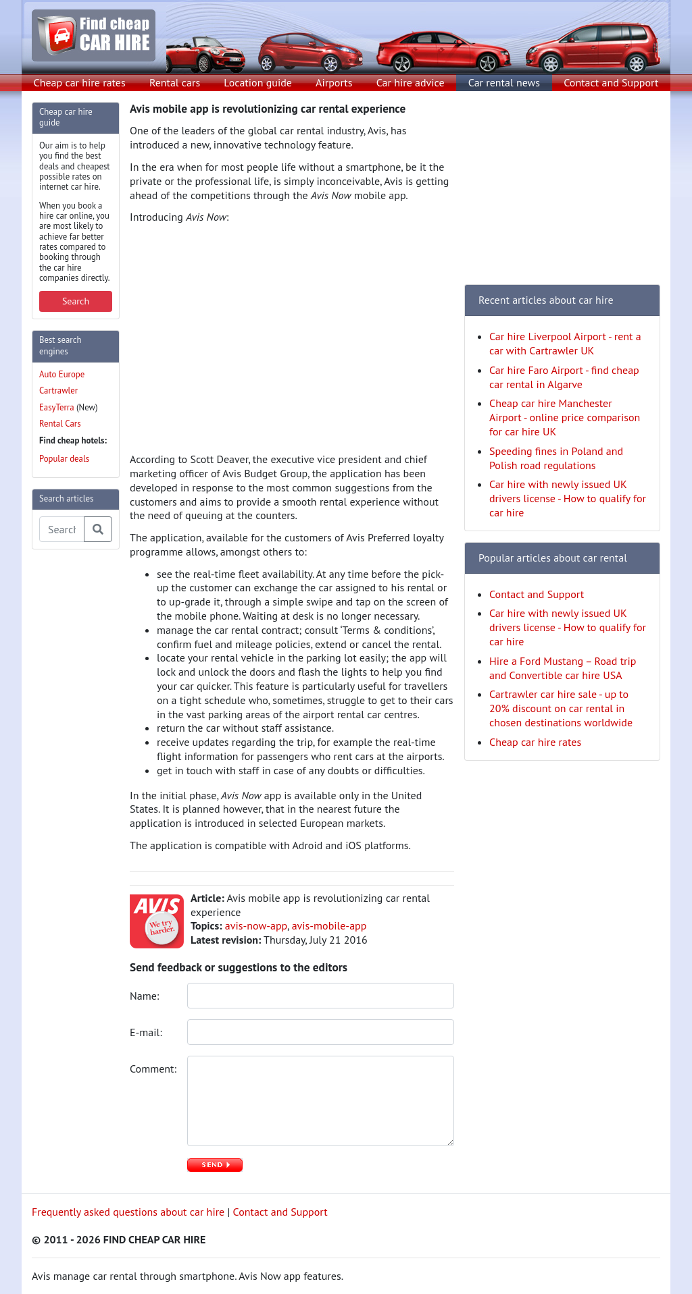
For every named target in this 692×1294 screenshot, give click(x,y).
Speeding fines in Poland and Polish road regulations (556, 458)
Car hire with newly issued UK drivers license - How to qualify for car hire (567, 498)
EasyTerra (56, 407)
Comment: (153, 1068)
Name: (146, 995)
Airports (334, 82)
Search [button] (75, 301)
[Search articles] (61, 529)
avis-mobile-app (329, 925)
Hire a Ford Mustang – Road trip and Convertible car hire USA (562, 668)
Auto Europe (61, 374)
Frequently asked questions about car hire (128, 1211)
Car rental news (504, 82)
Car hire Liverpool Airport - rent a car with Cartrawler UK (565, 343)
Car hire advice (410, 82)
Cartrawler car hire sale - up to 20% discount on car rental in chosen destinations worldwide (561, 708)
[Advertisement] (86, 762)
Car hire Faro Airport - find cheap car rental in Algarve (564, 377)
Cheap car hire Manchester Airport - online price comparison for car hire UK (564, 417)
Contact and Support (611, 82)
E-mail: (147, 1032)
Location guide (258, 82)
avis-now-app (256, 925)
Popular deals (64, 458)
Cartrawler (58, 390)
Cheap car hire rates (80, 82)
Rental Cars (60, 423)
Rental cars (174, 82)
